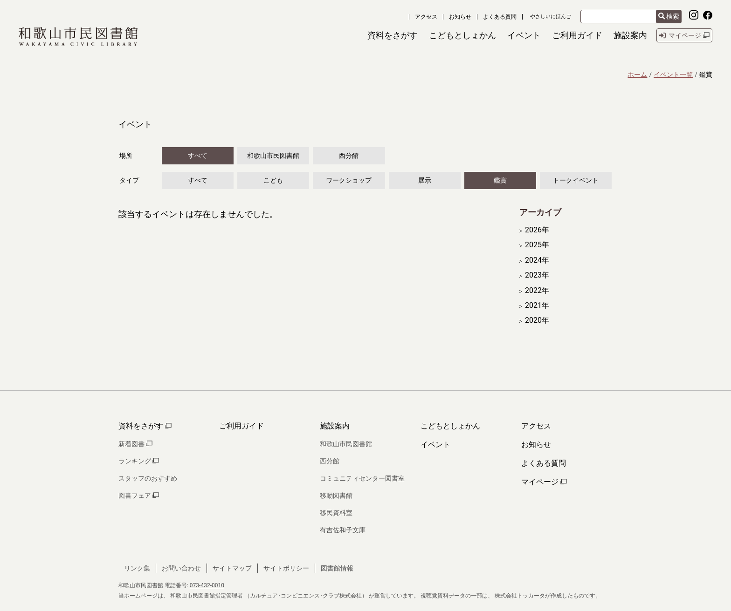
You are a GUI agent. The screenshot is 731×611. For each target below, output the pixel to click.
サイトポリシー (286, 568)
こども (273, 180)
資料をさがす (145, 425)
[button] (392, 35)
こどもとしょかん (450, 425)
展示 (424, 180)
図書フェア (138, 495)
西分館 (349, 155)
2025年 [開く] (537, 245)
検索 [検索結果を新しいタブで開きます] (668, 16)
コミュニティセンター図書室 (362, 478)
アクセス (426, 17)
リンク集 (137, 568)
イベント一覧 (673, 74)
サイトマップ (232, 568)
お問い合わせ (181, 568)
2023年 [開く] (537, 275)
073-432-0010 (207, 585)
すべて (197, 155)
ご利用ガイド (241, 425)
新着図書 (135, 444)
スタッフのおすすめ (147, 478)
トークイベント (576, 180)
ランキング (138, 461)
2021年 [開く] (537, 305)
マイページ (544, 481)
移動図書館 (336, 495)
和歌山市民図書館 (273, 155)
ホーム (637, 74)
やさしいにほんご (550, 16)
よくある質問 (500, 17)
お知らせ (460, 17)
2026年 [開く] (537, 230)
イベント (435, 444)
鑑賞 (500, 180)
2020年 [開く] (537, 320)
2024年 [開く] (537, 260)
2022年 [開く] (537, 290)
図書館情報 (337, 568)
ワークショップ (349, 180)
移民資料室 (336, 512)
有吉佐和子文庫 (343, 530)
